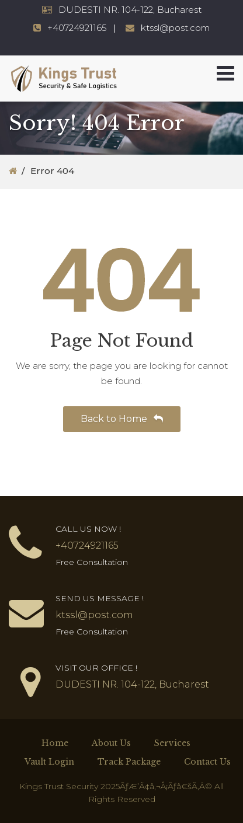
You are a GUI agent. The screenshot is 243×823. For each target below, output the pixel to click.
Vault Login (49, 761)
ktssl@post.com (175, 27)
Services (172, 743)
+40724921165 (77, 27)
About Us (111, 743)
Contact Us (207, 761)
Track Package (129, 761)
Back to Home (122, 418)
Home (54, 743)
